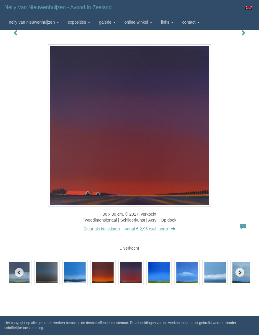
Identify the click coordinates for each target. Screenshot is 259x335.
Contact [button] (191, 22)
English (248, 7)
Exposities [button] (79, 22)
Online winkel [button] (138, 22)
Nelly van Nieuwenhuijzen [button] (34, 22)
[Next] (239, 272)
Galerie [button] (107, 22)
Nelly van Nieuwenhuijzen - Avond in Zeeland (58, 7)
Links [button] (167, 22)
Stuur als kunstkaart (129, 229)
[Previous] (19, 272)
